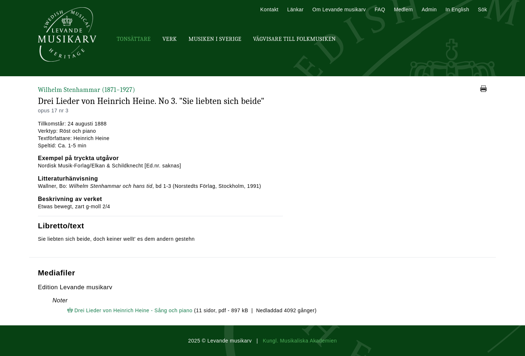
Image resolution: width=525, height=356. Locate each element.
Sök (482, 9)
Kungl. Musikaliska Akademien (300, 341)
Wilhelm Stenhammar (86, 90)
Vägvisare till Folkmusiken (294, 39)
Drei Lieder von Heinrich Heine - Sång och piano (133, 310)
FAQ (379, 9)
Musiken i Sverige (214, 39)
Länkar (295, 9)
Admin (428, 9)
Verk (169, 39)
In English (457, 9)
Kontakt (269, 9)
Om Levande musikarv (339, 9)
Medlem (403, 9)
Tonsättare (134, 39)
